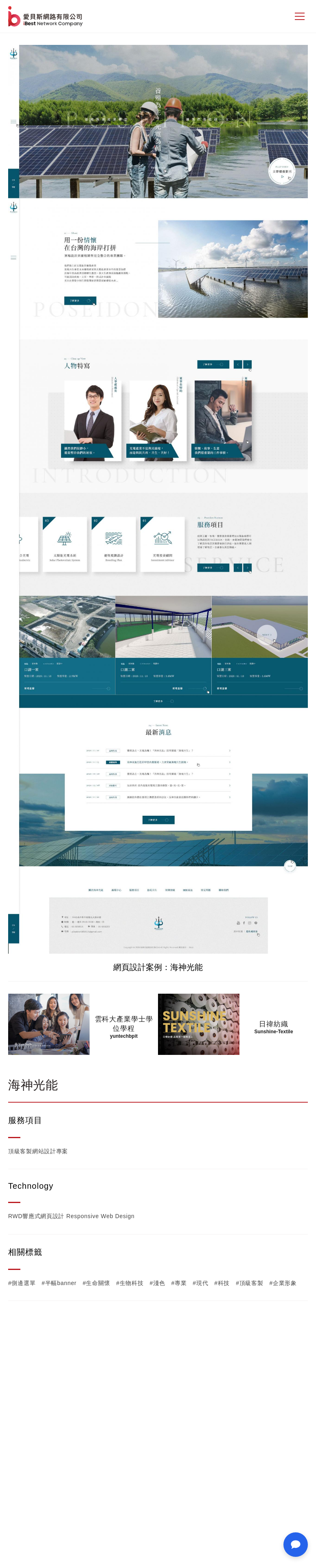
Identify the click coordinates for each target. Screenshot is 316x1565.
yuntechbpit (124, 1036)
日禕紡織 (273, 1024)
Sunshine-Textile (273, 1031)
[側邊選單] (299, 16)
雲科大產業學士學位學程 (124, 1023)
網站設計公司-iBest (46, 16)
